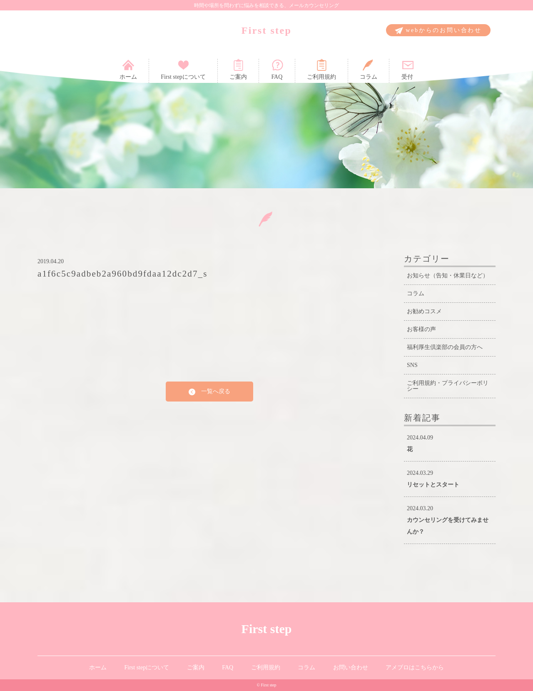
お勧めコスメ (424, 311)
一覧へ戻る (209, 391)
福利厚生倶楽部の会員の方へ (445, 347)
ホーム (128, 69)
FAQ (277, 69)
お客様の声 (421, 329)
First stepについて (183, 69)
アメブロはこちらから (415, 667)
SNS (412, 365)
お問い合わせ (350, 667)
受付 (407, 69)
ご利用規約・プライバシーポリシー (447, 386)
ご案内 (238, 69)
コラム (368, 69)
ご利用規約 (321, 69)
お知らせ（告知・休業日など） (447, 275)
